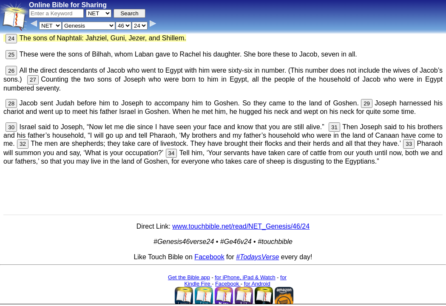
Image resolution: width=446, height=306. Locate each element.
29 (367, 103)
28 (11, 103)
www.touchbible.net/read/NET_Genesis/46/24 (241, 226)
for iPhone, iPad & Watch (245, 277)
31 (334, 127)
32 (23, 144)
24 (11, 38)
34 (171, 153)
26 (11, 71)
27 (33, 79)
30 (11, 127)
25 (11, 54)
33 (409, 144)
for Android (257, 283)
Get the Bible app (189, 277)
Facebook (209, 257)
